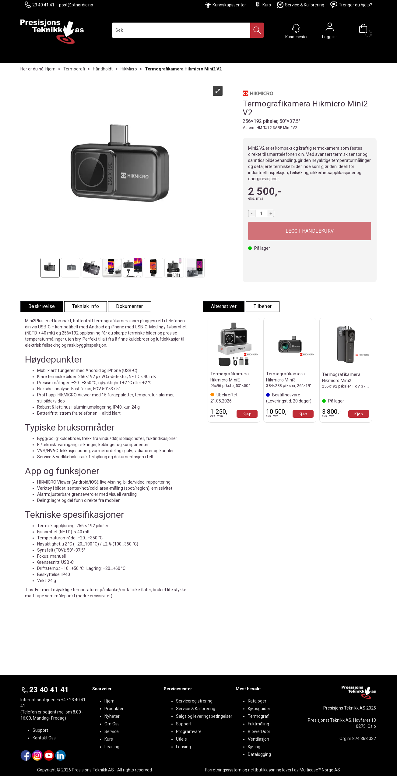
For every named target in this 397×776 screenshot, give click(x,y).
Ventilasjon (258, 739)
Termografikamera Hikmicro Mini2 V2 (183, 68)
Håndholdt (103, 68)
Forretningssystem (223, 769)
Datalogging (259, 754)
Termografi (74, 68)
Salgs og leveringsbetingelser (204, 716)
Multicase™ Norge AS (320, 769)
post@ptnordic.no (76, 4)
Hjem (50, 68)
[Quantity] (261, 213)
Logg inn (330, 28)
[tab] (41, 306)
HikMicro (129, 68)
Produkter (114, 708)
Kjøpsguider (259, 708)
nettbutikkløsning (264, 769)
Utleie (181, 739)
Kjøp (309, 231)
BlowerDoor (259, 731)
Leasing (111, 746)
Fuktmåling (258, 723)
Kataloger (257, 701)
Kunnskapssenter (229, 4)
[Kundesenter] (296, 28)
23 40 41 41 (39, 5)
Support (40, 730)
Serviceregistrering (194, 701)
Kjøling (254, 746)
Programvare (189, 731)
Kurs (263, 5)
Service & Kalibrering (300, 5)
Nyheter (112, 716)
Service (111, 731)
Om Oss (112, 723)
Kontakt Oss (44, 737)
